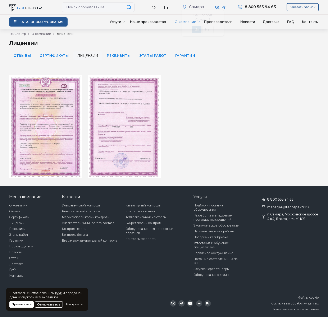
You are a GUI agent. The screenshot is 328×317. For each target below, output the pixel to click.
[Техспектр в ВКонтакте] (217, 7)
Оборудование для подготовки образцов (149, 231)
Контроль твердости (141, 239)
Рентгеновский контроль (81, 211)
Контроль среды (74, 229)
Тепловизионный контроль (146, 217)
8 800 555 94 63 (280, 199)
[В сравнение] (166, 7)
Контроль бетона (75, 235)
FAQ (290, 22)
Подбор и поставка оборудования (208, 207)
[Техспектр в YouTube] (190, 303)
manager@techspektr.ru (288, 207)
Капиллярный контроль (143, 205)
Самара (196, 7)
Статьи (14, 258)
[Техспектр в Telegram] (224, 7)
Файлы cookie (308, 297)
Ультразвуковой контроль (81, 205)
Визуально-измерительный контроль (89, 240)
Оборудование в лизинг (211, 275)
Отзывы (22, 56)
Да (197, 29)
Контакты (310, 22)
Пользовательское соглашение (295, 309)
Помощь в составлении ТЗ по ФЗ (215, 261)
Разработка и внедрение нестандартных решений (212, 218)
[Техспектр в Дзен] (199, 303)
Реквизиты (119, 56)
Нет (208, 29)
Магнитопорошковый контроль (85, 217)
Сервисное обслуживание (213, 253)
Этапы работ (153, 56)
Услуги (115, 22)
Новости (247, 22)
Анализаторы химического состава (88, 223)
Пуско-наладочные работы (213, 231)
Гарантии (185, 56)
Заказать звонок (302, 7)
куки (58, 293)
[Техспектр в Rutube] (208, 303)
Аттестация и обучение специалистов (211, 245)
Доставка (271, 22)
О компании (18, 205)
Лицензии (16, 223)
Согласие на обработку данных (295, 303)
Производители (21, 246)
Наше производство (148, 22)
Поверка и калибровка (210, 237)
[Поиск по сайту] (129, 7)
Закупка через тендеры (211, 269)
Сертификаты (54, 56)
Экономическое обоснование (216, 225)
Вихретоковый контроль (144, 223)
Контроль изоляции (140, 211)
